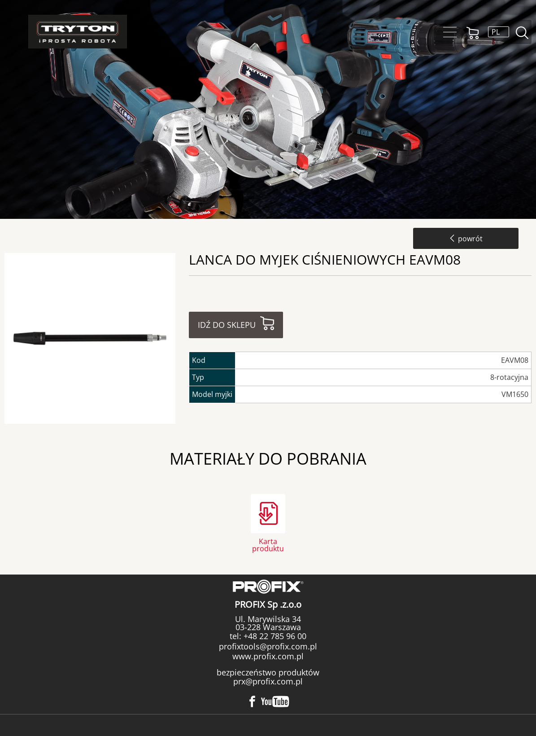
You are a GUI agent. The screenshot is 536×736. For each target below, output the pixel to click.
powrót (466, 239)
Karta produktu (268, 544)
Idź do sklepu (227, 324)
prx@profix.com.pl (268, 681)
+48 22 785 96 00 (273, 636)
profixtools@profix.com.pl (268, 646)
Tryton (77, 31)
